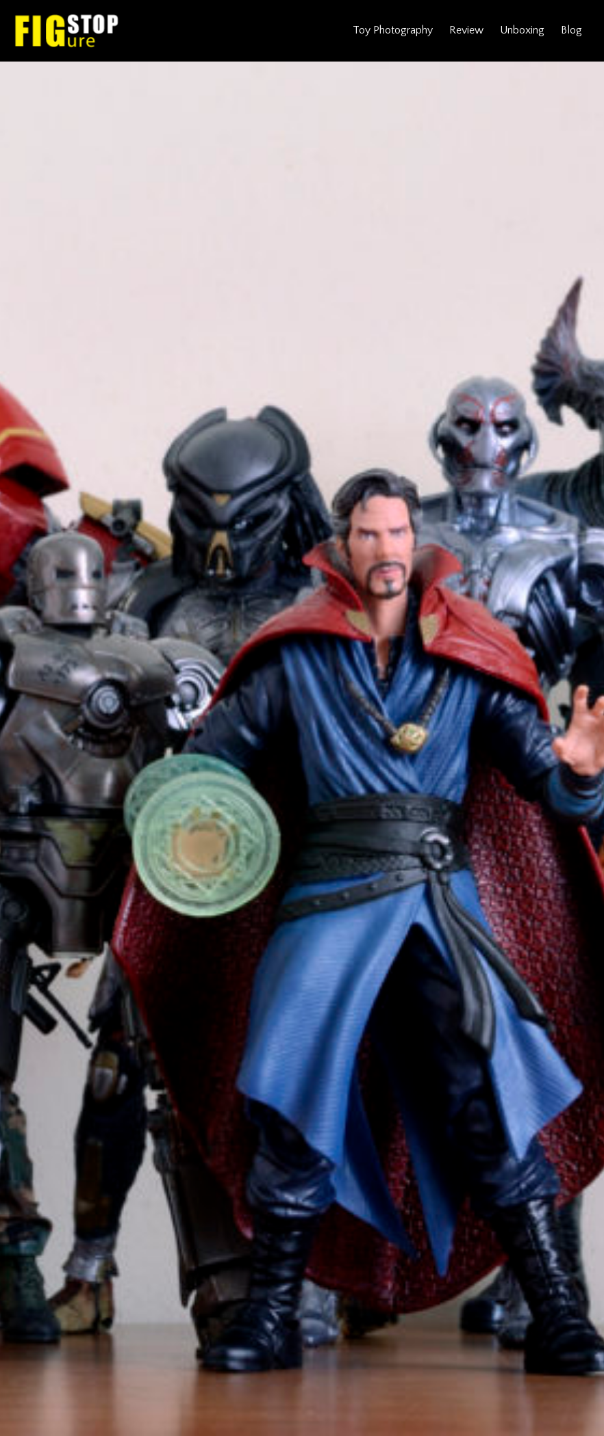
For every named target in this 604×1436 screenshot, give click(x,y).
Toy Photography (393, 30)
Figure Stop (67, 31)
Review (466, 30)
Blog (571, 30)
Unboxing (522, 30)
